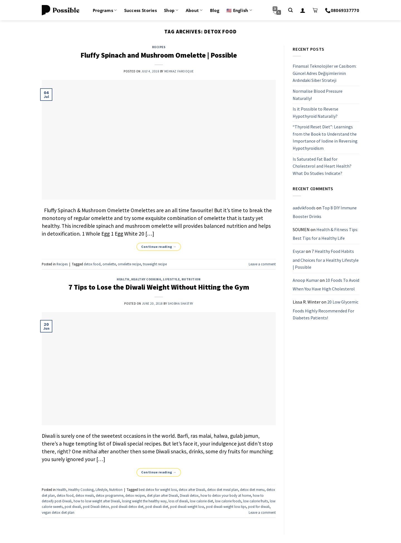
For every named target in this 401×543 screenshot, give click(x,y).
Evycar (299, 251)
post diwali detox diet (127, 506)
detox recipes (135, 495)
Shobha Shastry (180, 303)
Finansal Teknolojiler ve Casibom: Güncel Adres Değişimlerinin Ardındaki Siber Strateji (324, 73)
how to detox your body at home (225, 495)
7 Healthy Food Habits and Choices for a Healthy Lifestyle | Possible (326, 259)
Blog (214, 10)
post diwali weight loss (187, 506)
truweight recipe (155, 264)
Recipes (159, 47)
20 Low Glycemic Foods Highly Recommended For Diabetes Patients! (325, 310)
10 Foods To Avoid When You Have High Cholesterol (326, 284)
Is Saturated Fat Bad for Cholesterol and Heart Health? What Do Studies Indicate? (322, 166)
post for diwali (259, 506)
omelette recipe (129, 264)
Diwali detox (189, 495)
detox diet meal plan (222, 489)
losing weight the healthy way (144, 501)
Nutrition (191, 279)
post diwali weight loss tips (226, 506)
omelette (109, 264)
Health (123, 279)
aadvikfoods (304, 208)
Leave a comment (262, 264)
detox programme (109, 495)
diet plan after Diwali (162, 495)
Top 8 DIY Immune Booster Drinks (325, 212)
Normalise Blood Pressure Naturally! (318, 94)
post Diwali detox (96, 506)
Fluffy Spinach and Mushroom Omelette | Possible (158, 55)
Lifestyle (171, 279)
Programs (105, 10)
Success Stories (140, 10)
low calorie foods (228, 501)
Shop (171, 10)
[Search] (290, 10)
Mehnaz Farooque (179, 71)
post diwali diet (156, 506)
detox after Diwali (192, 489)
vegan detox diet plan (58, 512)
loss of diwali (178, 501)
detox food (92, 264)
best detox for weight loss (158, 489)
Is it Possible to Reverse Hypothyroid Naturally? (315, 112)
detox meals (84, 495)
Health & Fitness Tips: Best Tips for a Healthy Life (325, 234)
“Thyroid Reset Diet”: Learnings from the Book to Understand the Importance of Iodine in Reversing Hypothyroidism (325, 137)
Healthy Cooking (146, 279)
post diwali (73, 506)
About (194, 10)
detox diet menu (252, 489)
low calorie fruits (255, 501)
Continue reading (159, 246)
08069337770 (342, 10)
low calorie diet (201, 501)
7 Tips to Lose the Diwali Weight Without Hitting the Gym (159, 287)
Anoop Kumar (306, 280)
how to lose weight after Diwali (97, 501)
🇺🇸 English (239, 10)
